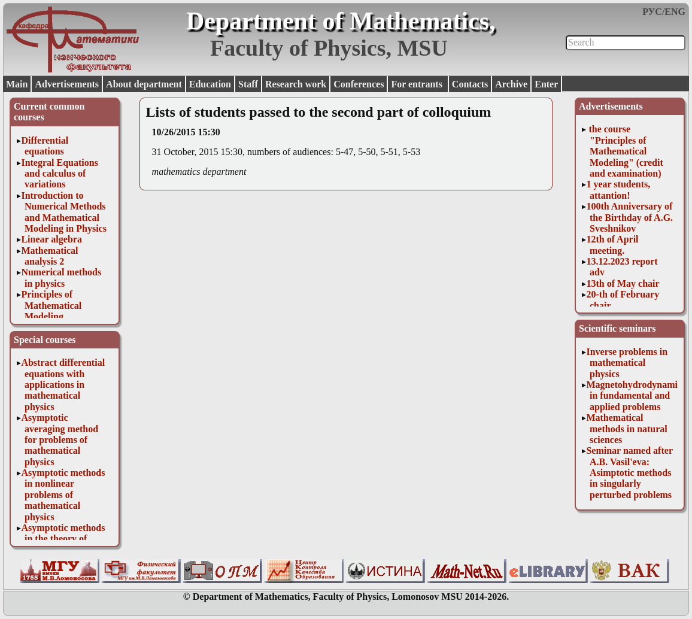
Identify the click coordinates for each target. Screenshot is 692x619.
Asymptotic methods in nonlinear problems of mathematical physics (63, 495)
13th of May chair (622, 283)
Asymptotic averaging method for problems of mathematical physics (59, 439)
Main (17, 84)
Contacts (470, 84)
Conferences (358, 84)
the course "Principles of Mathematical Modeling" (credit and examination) (624, 151)
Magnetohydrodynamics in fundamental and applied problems (635, 396)
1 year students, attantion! (618, 189)
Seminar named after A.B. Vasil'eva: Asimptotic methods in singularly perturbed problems (629, 472)
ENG (674, 12)
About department (144, 84)
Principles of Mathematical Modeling (51, 305)
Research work (295, 84)
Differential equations (44, 145)
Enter (546, 84)
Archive (511, 84)
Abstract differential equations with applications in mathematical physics (63, 384)
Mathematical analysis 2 (49, 255)
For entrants (417, 84)
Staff (248, 84)
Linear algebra (51, 239)
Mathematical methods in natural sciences (626, 428)
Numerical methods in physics (61, 277)
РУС (652, 12)
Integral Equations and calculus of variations (59, 173)
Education (210, 84)
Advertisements (67, 84)
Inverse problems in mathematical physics (626, 363)
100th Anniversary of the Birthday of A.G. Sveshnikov (629, 217)
